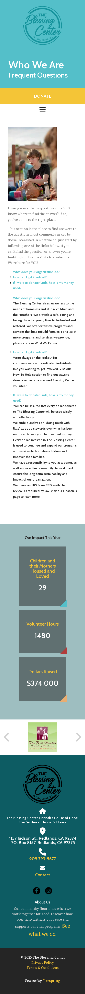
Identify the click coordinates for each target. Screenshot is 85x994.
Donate (42, 96)
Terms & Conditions (43, 968)
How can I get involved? (30, 277)
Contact (42, 874)
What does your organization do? (36, 272)
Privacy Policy (42, 962)
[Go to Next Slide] (78, 737)
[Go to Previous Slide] (7, 737)
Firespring (51, 981)
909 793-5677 (42, 858)
